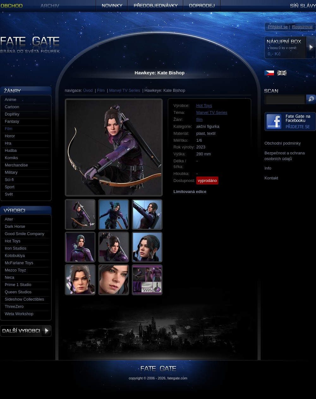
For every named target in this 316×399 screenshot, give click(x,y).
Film (101, 90)
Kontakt (271, 178)
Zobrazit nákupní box (311, 47)
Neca (9, 277)
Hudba (11, 150)
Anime (10, 99)
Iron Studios (15, 248)
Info (267, 168)
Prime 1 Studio (18, 284)
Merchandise (16, 165)
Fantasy (12, 121)
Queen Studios (18, 292)
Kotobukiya (15, 255)
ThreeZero (14, 306)
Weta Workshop (19, 313)
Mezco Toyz (15, 270)
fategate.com (177, 378)
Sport (10, 186)
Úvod (88, 90)
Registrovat (302, 26)
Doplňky (12, 114)
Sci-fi (9, 179)
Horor (10, 136)
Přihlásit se (278, 26)
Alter (9, 219)
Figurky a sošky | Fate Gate (24, 38)
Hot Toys (204, 105)
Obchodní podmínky (282, 143)
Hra (8, 143)
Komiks (11, 157)
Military (11, 172)
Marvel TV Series (124, 90)
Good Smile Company (24, 233)
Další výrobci (26, 331)
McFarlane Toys (19, 262)
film (199, 119)
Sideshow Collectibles (24, 299)
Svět (9, 194)
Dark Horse (15, 226)
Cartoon (12, 106)
